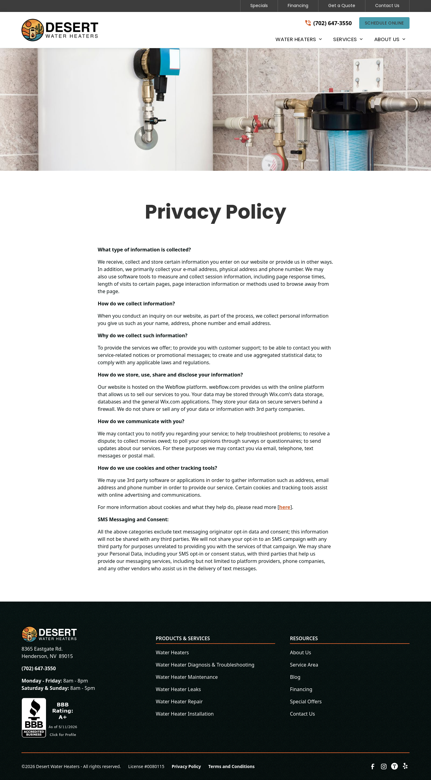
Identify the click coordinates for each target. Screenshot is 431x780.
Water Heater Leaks (178, 689)
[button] (298, 41)
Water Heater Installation (185, 713)
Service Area (304, 664)
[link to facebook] (372, 766)
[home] (59, 30)
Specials (259, 5)
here (284, 507)
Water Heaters (172, 652)
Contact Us (387, 5)
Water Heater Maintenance (187, 677)
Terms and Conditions (231, 766)
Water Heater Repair (179, 701)
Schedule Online (384, 23)
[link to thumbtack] (394, 766)
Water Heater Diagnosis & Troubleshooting (205, 664)
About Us (300, 652)
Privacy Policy (186, 766)
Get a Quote (341, 5)
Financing (298, 5)
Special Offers (306, 701)
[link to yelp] (406, 766)
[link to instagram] (383, 766)
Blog (295, 677)
